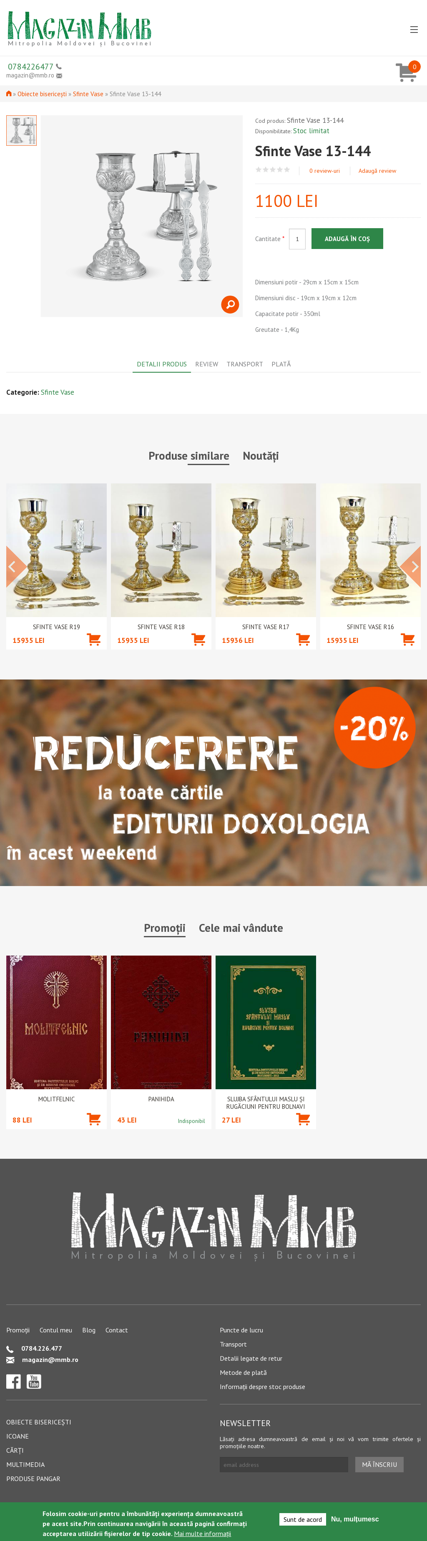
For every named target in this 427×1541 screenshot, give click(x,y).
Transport (233, 1344)
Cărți (15, 1450)
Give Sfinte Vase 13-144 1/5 (258, 170)
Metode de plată (243, 1372)
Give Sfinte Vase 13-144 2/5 (265, 170)
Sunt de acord (303, 1519)
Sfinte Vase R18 (161, 627)
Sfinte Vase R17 (265, 627)
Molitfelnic (56, 1099)
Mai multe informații (202, 1533)
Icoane (17, 1436)
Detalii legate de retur (251, 1358)
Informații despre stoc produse (262, 1386)
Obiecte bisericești (42, 94)
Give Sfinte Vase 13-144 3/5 (272, 170)
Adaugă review (377, 170)
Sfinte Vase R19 (56, 627)
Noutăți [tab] (261, 455)
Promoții (18, 1330)
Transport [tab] (244, 364)
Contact (116, 1330)
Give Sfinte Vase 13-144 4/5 (280, 170)
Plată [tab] (281, 364)
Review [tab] (206, 364)
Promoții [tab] (165, 927)
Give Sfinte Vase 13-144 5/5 (287, 170)
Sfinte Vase (88, 94)
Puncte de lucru (241, 1330)
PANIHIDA (161, 1099)
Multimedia (25, 1464)
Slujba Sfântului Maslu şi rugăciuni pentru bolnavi (265, 1102)
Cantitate (269, 239)
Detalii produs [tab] (162, 364)
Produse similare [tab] (188, 455)
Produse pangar (33, 1478)
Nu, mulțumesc (355, 1519)
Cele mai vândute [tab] (241, 927)
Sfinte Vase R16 (370, 627)
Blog (88, 1330)
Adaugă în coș (347, 239)
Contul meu (56, 1330)
